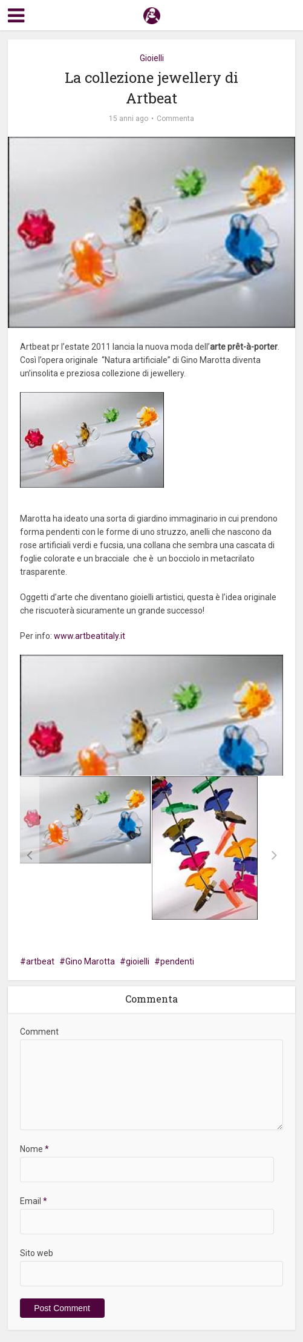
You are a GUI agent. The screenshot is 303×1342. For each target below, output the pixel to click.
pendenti (177, 961)
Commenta (175, 118)
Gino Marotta (90, 961)
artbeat (40, 961)
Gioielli (152, 58)
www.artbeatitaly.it (89, 636)
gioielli (137, 961)
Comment (39, 1031)
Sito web (36, 1253)
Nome (34, 1149)
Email (33, 1201)
